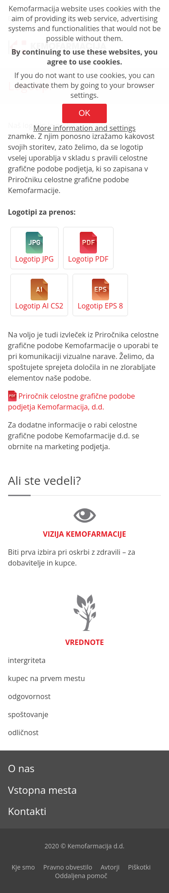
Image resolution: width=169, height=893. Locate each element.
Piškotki (139, 867)
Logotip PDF (88, 259)
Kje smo (23, 867)
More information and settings (84, 128)
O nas (21, 768)
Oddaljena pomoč (81, 875)
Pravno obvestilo (67, 867)
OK (84, 113)
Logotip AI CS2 (39, 306)
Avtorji (109, 867)
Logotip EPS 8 (100, 306)
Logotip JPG (34, 259)
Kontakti (27, 811)
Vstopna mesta (42, 789)
